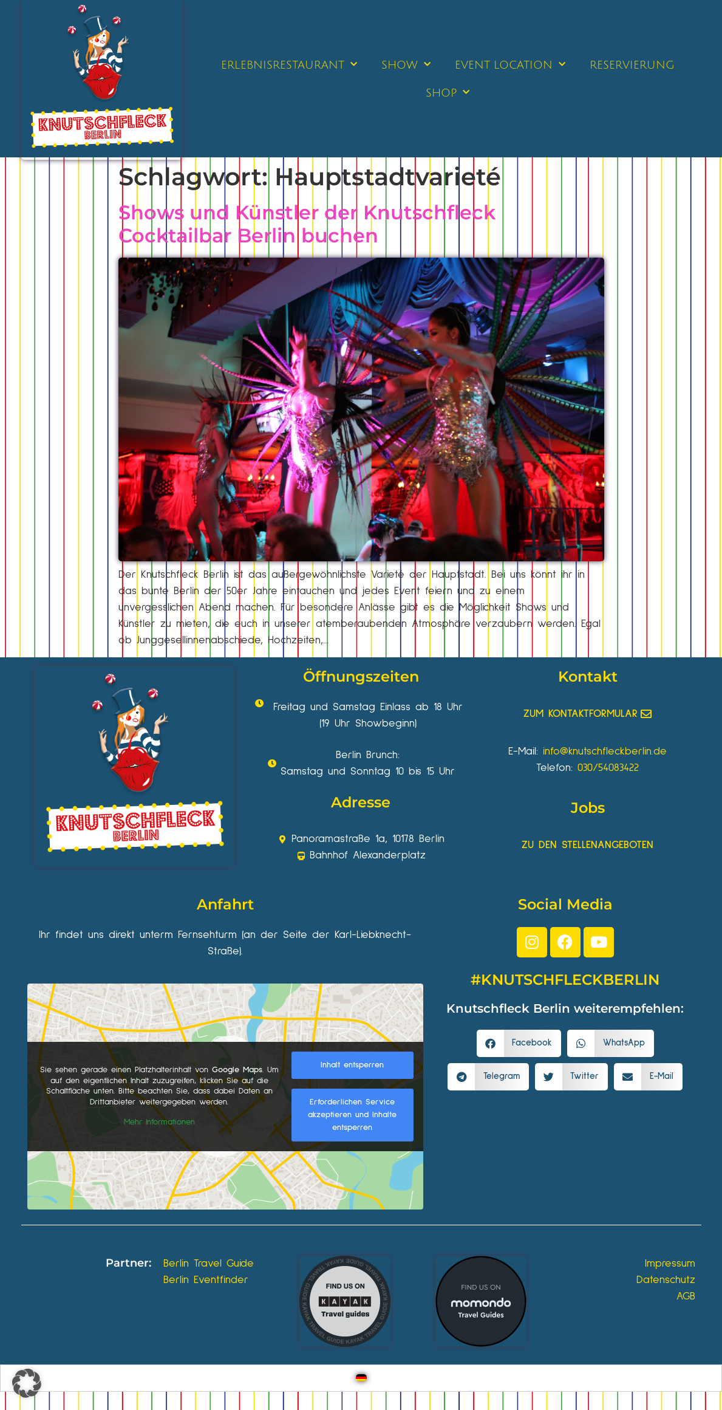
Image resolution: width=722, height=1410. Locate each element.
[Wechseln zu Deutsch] (361, 1378)
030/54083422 (608, 767)
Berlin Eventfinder (205, 1280)
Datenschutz (665, 1280)
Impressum (670, 1263)
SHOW (406, 65)
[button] (519, 1043)
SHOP (447, 93)
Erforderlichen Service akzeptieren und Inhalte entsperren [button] (352, 1115)
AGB (685, 1296)
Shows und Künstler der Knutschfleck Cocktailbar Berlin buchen (307, 223)
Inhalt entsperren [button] (352, 1065)
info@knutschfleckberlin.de (605, 751)
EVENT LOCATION (510, 65)
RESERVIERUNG (632, 65)
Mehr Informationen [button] (158, 1122)
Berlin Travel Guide (208, 1263)
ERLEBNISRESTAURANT (289, 65)
